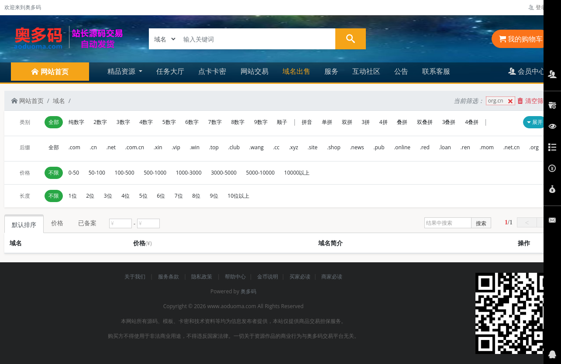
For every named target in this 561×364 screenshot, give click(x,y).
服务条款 (169, 276)
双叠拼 (425, 122)
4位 (125, 195)
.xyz (293, 147)
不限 (53, 172)
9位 (214, 195)
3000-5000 (224, 172)
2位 (90, 195)
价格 (57, 223)
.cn (93, 147)
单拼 (327, 122)
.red (425, 147)
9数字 (261, 122)
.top (214, 147)
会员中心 (527, 71)
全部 (53, 122)
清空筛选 (533, 100)
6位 (161, 195)
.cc (276, 147)
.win (194, 147)
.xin (158, 147)
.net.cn (511, 147)
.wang (256, 147)
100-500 (124, 172)
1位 (73, 195)
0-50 (74, 172)
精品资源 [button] (122, 71)
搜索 (481, 223)
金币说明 (267, 276)
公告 (401, 71)
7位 (179, 195)
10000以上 (297, 172)
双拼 (347, 122)
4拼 (383, 122)
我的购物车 (521, 39)
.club (234, 147)
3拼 (365, 122)
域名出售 (296, 71)
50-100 (97, 172)
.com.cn (135, 147)
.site (312, 147)
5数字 (169, 122)
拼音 (307, 122)
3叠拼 (449, 122)
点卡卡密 (212, 71)
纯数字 (76, 122)
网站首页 (27, 100)
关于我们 (135, 276)
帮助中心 (235, 276)
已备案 (87, 223)
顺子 (282, 122)
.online (402, 147)
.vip (176, 147)
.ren (465, 147)
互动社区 (366, 71)
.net (111, 147)
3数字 (123, 122)
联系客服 (436, 71)
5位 (143, 195)
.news (357, 147)
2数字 (100, 122)
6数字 (192, 122)
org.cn (501, 101)
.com (74, 147)
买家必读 (299, 276)
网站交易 (254, 71)
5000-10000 (260, 172)
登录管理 (542, 7)
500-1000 (155, 172)
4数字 (146, 122)
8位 (196, 195)
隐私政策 (202, 276)
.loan (445, 147)
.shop (334, 147)
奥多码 (248, 291)
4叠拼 (471, 122)
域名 (59, 100)
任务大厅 (170, 71)
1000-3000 (189, 172)
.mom (486, 147)
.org (534, 147)
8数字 (237, 122)
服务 (331, 71)
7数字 (215, 122)
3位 (108, 195)
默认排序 (24, 224)
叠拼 (402, 122)
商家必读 (331, 276)
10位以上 (238, 195)
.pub (378, 147)
